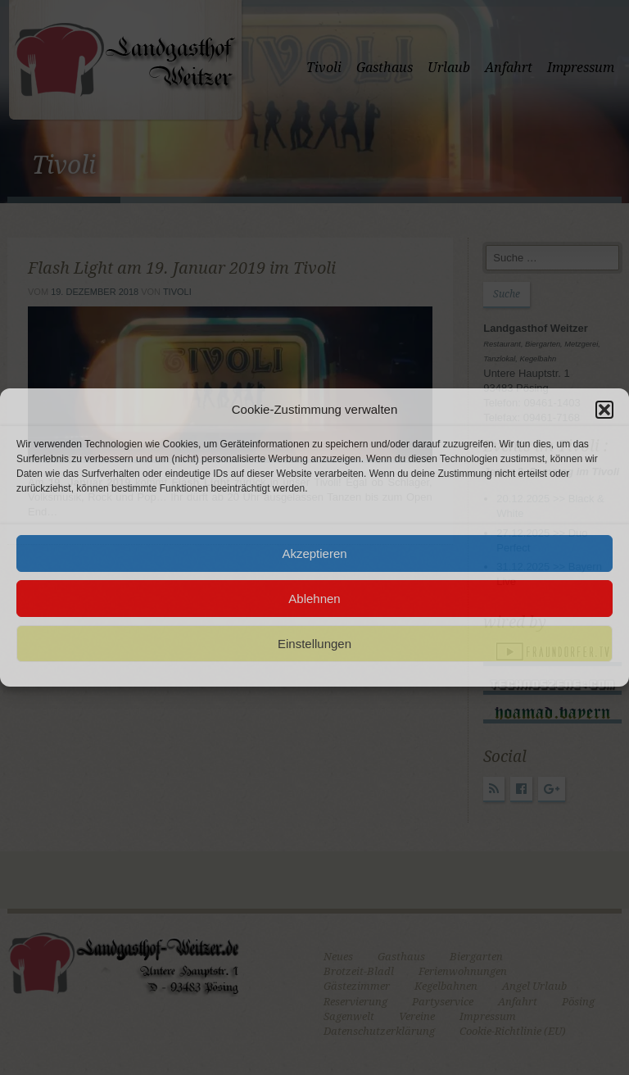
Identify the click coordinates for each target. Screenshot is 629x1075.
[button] (604, 409)
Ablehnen (314, 599)
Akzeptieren (314, 553)
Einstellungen (314, 644)
